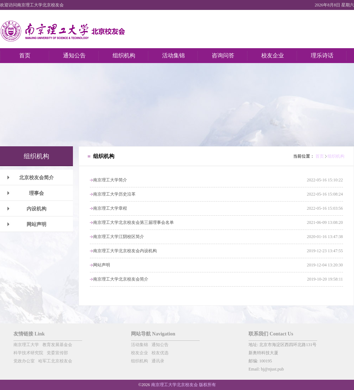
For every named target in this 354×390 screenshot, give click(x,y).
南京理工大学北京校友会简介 (120, 279)
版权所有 (207, 384)
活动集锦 (139, 344)
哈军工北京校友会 (55, 360)
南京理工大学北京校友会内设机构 (125, 250)
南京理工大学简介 (110, 179)
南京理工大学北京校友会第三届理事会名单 (133, 222)
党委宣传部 (57, 352)
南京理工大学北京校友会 (174, 384)
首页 (319, 156)
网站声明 (101, 264)
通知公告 (160, 344)
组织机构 (335, 156)
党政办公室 (24, 360)
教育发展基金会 (57, 344)
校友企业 (139, 352)
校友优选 (160, 352)
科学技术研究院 (28, 352)
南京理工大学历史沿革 (114, 194)
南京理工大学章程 (110, 208)
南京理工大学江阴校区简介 (118, 236)
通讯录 (158, 360)
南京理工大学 (26, 344)
